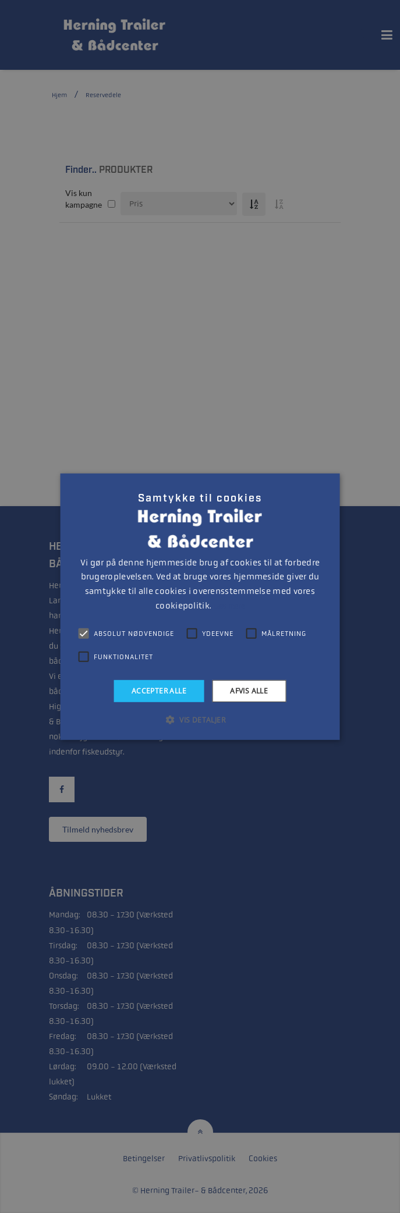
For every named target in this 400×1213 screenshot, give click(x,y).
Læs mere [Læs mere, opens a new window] (229, 606)
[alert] (200, 606)
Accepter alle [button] (159, 690)
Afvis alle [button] (249, 690)
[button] (200, 719)
